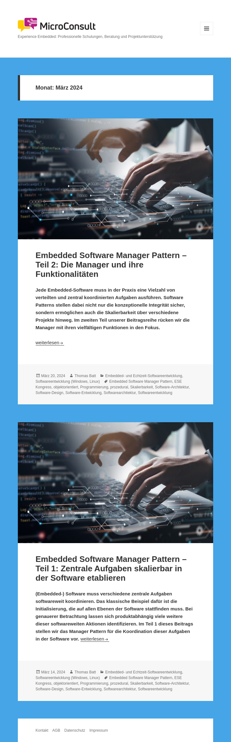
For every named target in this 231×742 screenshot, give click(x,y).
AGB (56, 730)
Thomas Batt (85, 376)
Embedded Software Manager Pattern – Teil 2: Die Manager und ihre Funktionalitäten (111, 265)
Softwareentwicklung (155, 393)
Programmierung (94, 387)
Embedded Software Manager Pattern (140, 381)
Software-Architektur (172, 387)
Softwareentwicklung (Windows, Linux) (68, 381)
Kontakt (42, 730)
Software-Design (50, 393)
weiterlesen (50, 342)
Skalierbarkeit (141, 387)
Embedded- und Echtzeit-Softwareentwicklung (143, 376)
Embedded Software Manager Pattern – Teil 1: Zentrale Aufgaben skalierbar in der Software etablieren (111, 568)
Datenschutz (74, 730)
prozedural (119, 387)
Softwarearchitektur (120, 393)
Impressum (99, 730)
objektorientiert (66, 387)
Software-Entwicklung (83, 393)
